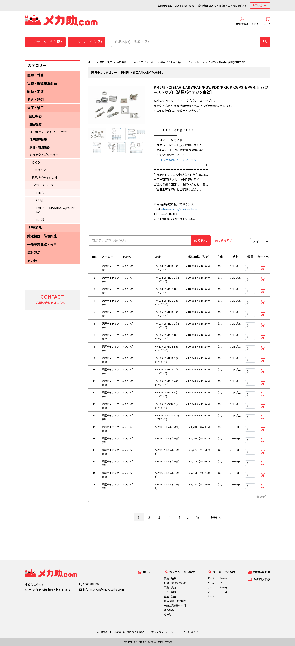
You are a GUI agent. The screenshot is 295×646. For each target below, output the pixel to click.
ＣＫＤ (36, 162)
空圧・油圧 (35, 107)
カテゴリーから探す (48, 41)
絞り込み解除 (223, 240)
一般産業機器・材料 (42, 244)
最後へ (216, 517)
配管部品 (35, 227)
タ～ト (211, 591)
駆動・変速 (35, 91)
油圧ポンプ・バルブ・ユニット (50, 132)
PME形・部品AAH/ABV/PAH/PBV (55, 210)
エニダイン (39, 170)
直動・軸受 (35, 74)
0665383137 (91, 584)
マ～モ (223, 582)
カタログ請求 (261, 579)
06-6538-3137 (186, 5)
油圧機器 (35, 124)
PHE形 (40, 193)
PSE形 (40, 200)
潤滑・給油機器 (40, 147)
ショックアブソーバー (44, 155)
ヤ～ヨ (223, 587)
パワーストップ (44, 185)
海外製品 (33, 252)
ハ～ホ (223, 578)
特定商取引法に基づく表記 (129, 632)
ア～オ (211, 578)
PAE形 (40, 220)
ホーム (91, 62)
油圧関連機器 (38, 139)
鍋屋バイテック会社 (44, 177)
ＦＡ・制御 (35, 99)
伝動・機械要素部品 (42, 83)
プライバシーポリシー (163, 632)
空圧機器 (35, 115)
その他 (32, 260)
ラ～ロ (223, 591)
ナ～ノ (211, 596)
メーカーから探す (90, 41)
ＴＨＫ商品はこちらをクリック (175, 160)
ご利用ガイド (190, 632)
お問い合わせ (260, 5)
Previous (85, 107)
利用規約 (102, 632)
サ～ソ (211, 587)
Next (148, 107)
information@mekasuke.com (180, 209)
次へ (199, 517)
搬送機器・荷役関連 (42, 235)
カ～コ (211, 582)
